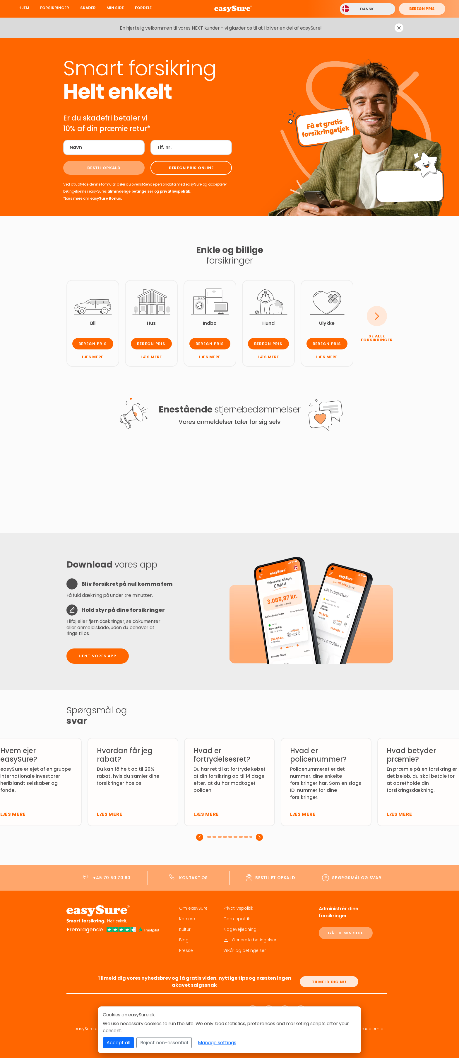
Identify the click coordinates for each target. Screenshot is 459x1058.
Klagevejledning (239, 929)
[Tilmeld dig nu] (329, 981)
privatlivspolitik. (175, 191)
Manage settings (217, 1042)
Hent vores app (97, 656)
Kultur (185, 929)
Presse (186, 950)
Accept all (118, 1042)
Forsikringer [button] (54, 8)
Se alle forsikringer (377, 338)
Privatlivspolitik (238, 908)
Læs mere (92, 357)
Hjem (23, 8)
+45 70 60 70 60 (112, 878)
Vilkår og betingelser (244, 950)
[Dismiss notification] (399, 27)
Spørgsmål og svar (356, 878)
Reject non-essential (164, 1042)
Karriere (187, 919)
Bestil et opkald (275, 878)
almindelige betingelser (130, 191)
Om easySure (193, 908)
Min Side (115, 8)
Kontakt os (193, 878)
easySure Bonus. (106, 198)
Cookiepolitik (236, 919)
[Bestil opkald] (104, 168)
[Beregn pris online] (191, 168)
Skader (88, 8)
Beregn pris (422, 8)
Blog (184, 940)
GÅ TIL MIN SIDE (345, 933)
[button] (210, 836)
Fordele (143, 8)
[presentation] (199, 837)
